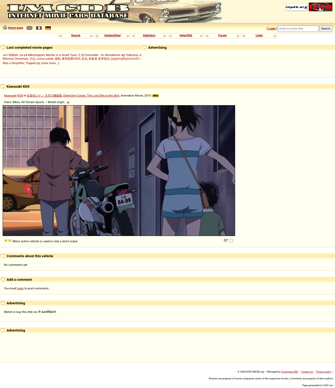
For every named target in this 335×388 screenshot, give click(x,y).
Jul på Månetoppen (32, 55)
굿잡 (32, 58)
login (20, 288)
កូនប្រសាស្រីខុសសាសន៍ (124, 58)
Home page (15, 28)
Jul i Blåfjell (10, 55)
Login (271, 28)
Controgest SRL (289, 371)
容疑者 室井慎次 (99, 58)
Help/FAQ (186, 35)
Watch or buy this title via (30, 312)
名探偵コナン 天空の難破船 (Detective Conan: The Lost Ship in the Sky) (73, 95)
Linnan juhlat (44, 58)
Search (75, 35)
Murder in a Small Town (61, 55)
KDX (20, 95)
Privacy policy (323, 371)
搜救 (58, 58)
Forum (222, 35)
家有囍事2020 (71, 58)
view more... (50, 63)
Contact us (307, 371)
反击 (84, 58)
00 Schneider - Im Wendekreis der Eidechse (109, 55)
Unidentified (112, 35)
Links (259, 35)
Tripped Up (32, 63)
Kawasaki (10, 95)
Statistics (149, 35)
